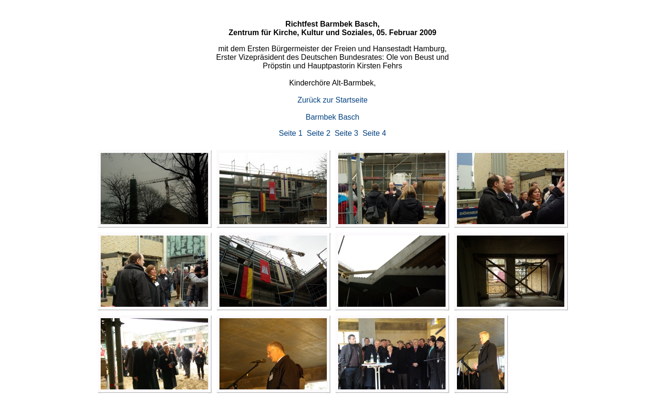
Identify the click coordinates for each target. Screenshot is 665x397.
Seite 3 (346, 133)
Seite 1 (291, 133)
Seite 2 (319, 133)
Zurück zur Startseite (332, 100)
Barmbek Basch (333, 117)
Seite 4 (374, 133)
